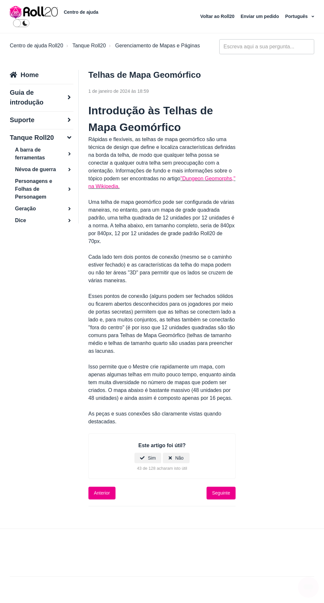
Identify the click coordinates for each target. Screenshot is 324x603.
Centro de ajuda (81, 12)
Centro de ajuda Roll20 (36, 45)
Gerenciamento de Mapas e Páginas (157, 45)
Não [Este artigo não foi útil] (179, 458)
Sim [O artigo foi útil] (152, 458)
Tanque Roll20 (89, 45)
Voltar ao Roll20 (218, 16)
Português (297, 16)
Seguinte (221, 493)
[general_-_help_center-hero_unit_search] (266, 46)
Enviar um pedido (260, 16)
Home (30, 74)
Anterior (102, 493)
